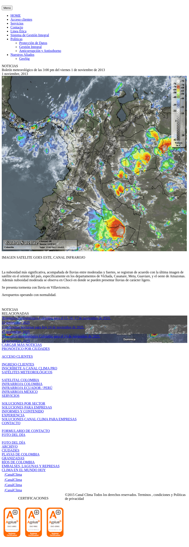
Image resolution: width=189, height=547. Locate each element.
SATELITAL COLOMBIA (20, 380)
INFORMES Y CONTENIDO (23, 411)
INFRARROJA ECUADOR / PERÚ (27, 388)
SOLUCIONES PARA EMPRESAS (27, 407)
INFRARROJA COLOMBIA (22, 384)
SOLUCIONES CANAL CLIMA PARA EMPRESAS (39, 419)
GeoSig (24, 58)
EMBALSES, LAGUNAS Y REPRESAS (31, 466)
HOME (15, 15)
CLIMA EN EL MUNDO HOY (24, 470)
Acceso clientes (21, 19)
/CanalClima (13, 474)
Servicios (17, 23)
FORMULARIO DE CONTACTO (26, 431)
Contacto (16, 27)
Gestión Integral (30, 47)
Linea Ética (18, 31)
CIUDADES (10, 450)
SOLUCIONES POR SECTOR (23, 403)
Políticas (16, 39)
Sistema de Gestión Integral (29, 35)
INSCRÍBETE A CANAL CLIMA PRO (29, 368)
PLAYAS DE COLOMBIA (21, 454)
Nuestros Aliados (22, 55)
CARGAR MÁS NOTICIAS (22, 345)
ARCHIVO (10, 446)
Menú (7, 8)
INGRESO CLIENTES (18, 364)
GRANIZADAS (13, 458)
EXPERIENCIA (13, 415)
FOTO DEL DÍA (13, 442)
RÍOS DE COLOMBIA (18, 462)
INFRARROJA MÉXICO (20, 392)
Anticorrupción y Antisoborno (40, 51)
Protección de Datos (33, 43)
